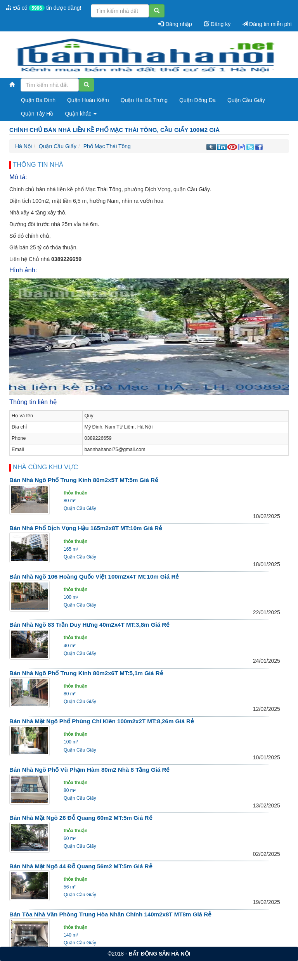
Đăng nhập (175, 24)
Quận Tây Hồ (37, 114)
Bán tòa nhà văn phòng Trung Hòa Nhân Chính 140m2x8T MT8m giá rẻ (110, 914)
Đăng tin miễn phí (267, 24)
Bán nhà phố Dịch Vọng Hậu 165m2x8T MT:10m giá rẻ (85, 528)
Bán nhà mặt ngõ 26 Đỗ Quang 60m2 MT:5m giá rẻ (80, 817)
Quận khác (81, 114)
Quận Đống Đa (197, 100)
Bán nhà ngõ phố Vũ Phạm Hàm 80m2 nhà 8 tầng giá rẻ (89, 769)
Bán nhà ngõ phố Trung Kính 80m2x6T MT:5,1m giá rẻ (86, 673)
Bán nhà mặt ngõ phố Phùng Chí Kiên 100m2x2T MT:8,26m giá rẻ (101, 721)
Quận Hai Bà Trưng (144, 100)
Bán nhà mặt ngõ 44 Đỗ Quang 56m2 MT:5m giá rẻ (80, 866)
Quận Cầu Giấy (246, 100)
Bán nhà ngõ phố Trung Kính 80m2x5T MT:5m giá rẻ (83, 480)
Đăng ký (217, 24)
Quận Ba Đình (38, 100)
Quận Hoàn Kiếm (88, 100)
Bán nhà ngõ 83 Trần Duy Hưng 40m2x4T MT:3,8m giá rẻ (89, 624)
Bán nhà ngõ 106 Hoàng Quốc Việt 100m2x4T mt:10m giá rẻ (94, 576)
